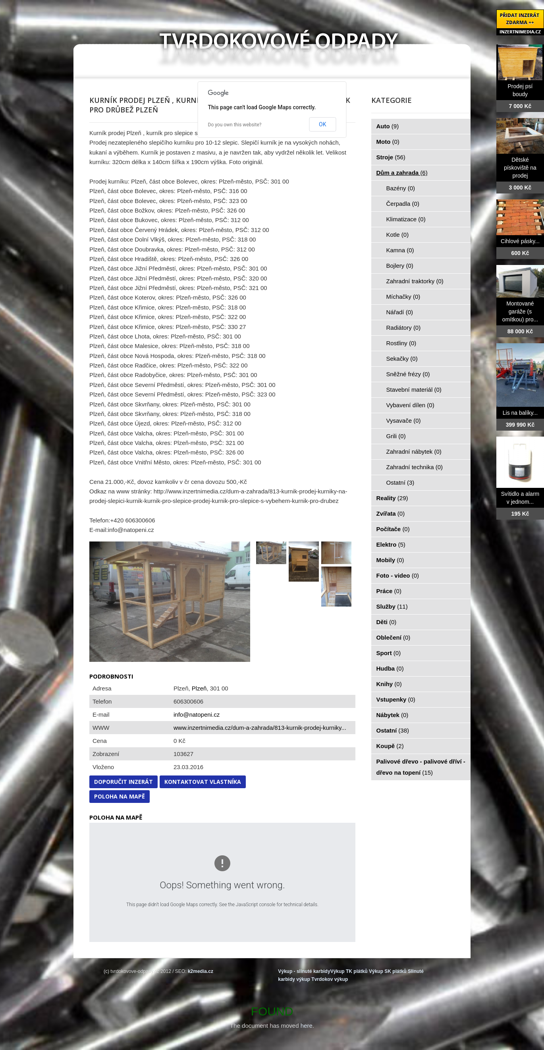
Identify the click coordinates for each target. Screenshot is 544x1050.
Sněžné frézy (408, 374)
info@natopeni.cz (197, 714)
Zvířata (390, 513)
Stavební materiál (414, 389)
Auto (387, 126)
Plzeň (199, 688)
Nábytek (392, 715)
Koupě (390, 746)
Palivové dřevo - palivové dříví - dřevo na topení (420, 767)
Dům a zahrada (402, 172)
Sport (388, 653)
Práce (388, 591)
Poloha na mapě (119, 796)
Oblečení (393, 637)
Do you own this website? (235, 125)
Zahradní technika (414, 467)
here (307, 1025)
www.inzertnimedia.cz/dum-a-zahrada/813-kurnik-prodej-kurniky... (260, 727)
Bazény (400, 188)
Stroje (390, 157)
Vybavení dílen (410, 405)
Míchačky (403, 296)
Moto (387, 141)
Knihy (389, 684)
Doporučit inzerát (123, 781)
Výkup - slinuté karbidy (304, 971)
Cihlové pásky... (520, 241)
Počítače (393, 529)
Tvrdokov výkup (329, 979)
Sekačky (402, 358)
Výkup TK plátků (349, 971)
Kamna (400, 250)
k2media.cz (200, 971)
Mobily (390, 560)
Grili (396, 436)
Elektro (390, 544)
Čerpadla (402, 203)
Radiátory (403, 327)
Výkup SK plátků (388, 971)
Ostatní (400, 482)
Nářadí (399, 312)
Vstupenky (395, 699)
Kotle (397, 234)
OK (322, 124)
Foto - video (397, 575)
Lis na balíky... (520, 413)
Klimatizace (406, 219)
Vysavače (403, 420)
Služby (392, 606)
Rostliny (401, 343)
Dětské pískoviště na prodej (520, 168)
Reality (392, 498)
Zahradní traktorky (415, 281)
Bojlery (399, 265)
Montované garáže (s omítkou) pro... (520, 311)
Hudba (390, 668)
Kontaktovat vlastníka (202, 781)
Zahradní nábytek (414, 451)
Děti (386, 622)
